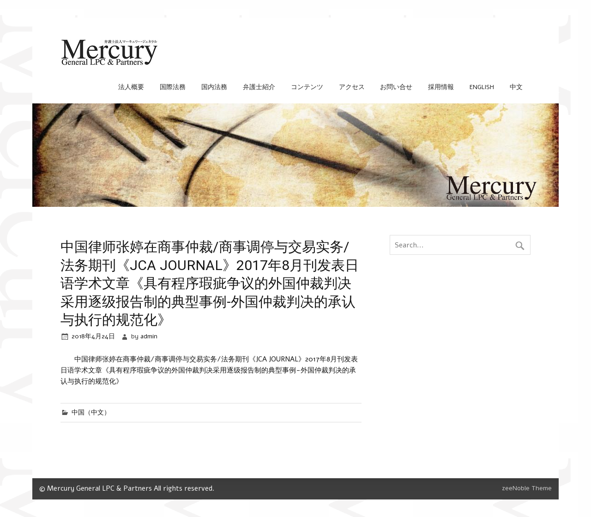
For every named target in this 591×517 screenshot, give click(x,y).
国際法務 (173, 87)
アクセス (352, 87)
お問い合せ (396, 87)
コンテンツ (307, 87)
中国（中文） (91, 412)
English (482, 87)
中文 (516, 87)
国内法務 (214, 87)
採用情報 (441, 87)
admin (148, 336)
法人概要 (131, 87)
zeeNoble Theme (527, 488)
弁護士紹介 (259, 87)
